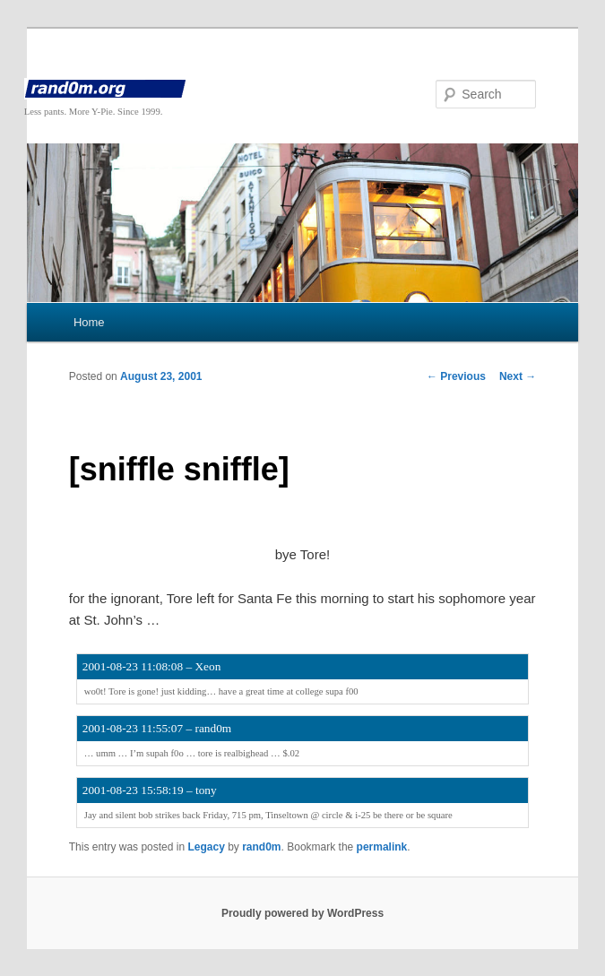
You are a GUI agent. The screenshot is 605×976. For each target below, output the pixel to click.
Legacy (205, 847)
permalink (382, 847)
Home (89, 322)
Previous (456, 376)
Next (517, 376)
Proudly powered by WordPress (302, 913)
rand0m (261, 847)
